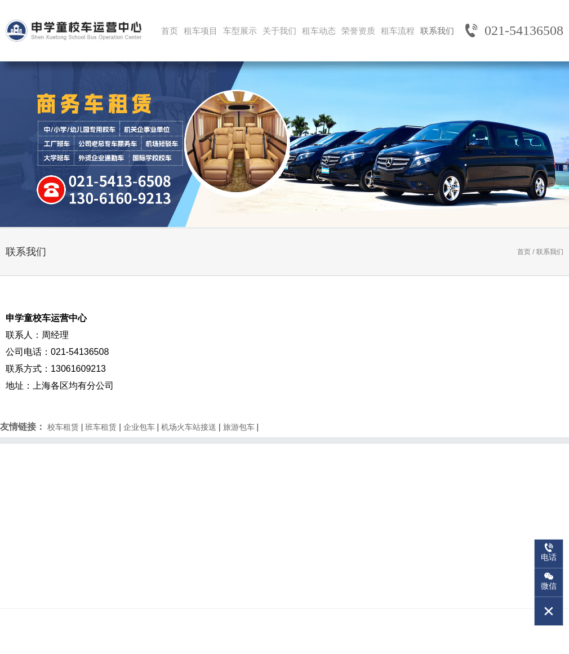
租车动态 (319, 30)
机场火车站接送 (188, 426)
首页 (169, 30)
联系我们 (437, 30)
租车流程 (398, 30)
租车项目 (200, 30)
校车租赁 (63, 426)
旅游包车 (239, 426)
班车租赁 (101, 426)
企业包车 (139, 426)
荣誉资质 (358, 30)
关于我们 (279, 30)
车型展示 (240, 30)
